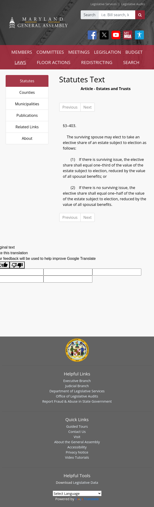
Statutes (27, 80)
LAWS (20, 62)
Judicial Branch (77, 385)
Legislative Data (85, 482)
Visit (77, 436)
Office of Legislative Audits (77, 396)
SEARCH (131, 62)
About (27, 138)
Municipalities (27, 103)
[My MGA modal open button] (126, 34)
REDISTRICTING (96, 62)
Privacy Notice (77, 452)
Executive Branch (77, 380)
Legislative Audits (133, 4)
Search (90, 14)
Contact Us (77, 431)
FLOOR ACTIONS (54, 62)
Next (87, 107)
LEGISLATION (107, 52)
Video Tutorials (77, 457)
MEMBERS (21, 52)
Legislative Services (104, 4)
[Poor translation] (17, 265)
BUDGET (133, 52)
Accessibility (77, 447)
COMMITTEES (50, 52)
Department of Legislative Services (77, 391)
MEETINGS (79, 52)
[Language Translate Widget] (77, 493)
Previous (69, 107)
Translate (87, 498)
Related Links (27, 126)
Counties (27, 92)
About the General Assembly (77, 441)
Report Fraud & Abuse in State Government (77, 401)
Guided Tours (77, 426)
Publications (27, 115)
